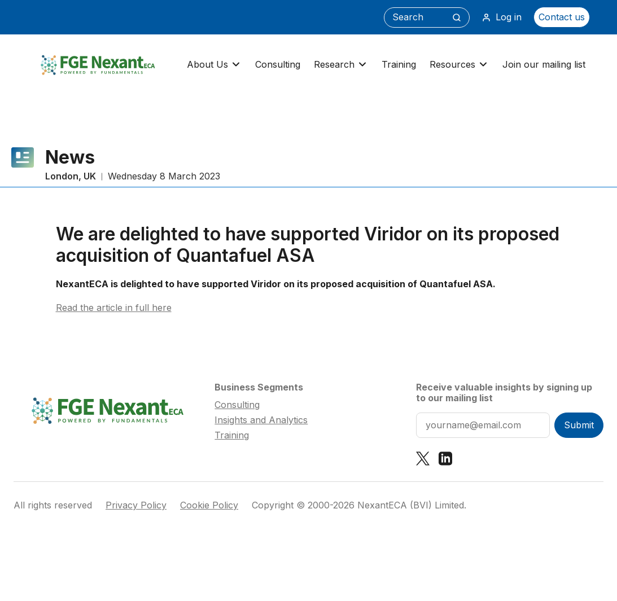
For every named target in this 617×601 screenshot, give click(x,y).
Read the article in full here (114, 307)
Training (399, 64)
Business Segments (259, 387)
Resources (459, 65)
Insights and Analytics (261, 419)
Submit (579, 425)
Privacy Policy (136, 505)
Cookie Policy (209, 505)
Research (341, 65)
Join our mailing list (543, 64)
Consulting (277, 64)
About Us (214, 65)
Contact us (562, 17)
